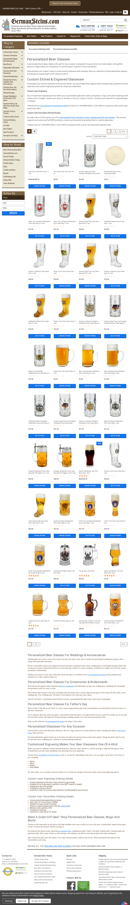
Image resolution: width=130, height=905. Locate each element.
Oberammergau (9, 93)
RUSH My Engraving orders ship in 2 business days (111, 873)
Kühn (5, 166)
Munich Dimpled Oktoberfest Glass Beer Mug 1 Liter (113, 422)
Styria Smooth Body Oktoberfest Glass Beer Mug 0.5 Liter (89, 372)
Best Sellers (31, 36)
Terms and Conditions (74, 868)
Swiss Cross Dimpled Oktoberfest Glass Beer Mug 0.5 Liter (39, 222)
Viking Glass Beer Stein (86, 571)
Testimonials (83, 12)
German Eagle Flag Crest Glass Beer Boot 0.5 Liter (89, 272)
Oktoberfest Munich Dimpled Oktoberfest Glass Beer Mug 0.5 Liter (38, 422)
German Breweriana (10, 76)
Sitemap (69, 859)
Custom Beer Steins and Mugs (45, 862)
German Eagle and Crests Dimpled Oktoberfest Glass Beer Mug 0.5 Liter (89, 172)
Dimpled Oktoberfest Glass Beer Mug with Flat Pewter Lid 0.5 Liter (65, 472)
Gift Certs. (57, 12)
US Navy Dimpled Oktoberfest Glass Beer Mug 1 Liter (113, 622)
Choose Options (39, 186)
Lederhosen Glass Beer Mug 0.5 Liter (39, 622)
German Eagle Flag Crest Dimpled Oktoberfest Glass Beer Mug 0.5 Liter (115, 322)
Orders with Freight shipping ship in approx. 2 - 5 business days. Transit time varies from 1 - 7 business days (113, 885)
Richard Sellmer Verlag (11, 160)
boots (30, 733)
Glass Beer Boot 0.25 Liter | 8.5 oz (64, 172)
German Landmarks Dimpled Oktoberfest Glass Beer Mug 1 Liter (89, 422)
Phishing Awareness (96, 12)
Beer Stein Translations (42, 868)
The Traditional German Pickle (44, 877)
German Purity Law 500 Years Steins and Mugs (11, 106)
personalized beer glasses (97, 675)
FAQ (106, 12)
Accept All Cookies (40, 901)
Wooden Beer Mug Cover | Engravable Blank (112, 172)
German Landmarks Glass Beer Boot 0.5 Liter (114, 272)
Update (13, 213)
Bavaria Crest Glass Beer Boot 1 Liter (64, 272)
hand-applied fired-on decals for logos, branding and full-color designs (87, 117)
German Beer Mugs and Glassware (10, 60)
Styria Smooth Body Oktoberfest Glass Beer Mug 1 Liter (114, 372)
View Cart (66, 12)
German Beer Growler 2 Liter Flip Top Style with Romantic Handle (89, 622)
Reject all (22, 901)
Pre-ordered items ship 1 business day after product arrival (112, 878)
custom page (65, 806)
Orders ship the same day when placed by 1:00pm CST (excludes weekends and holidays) (113, 861)
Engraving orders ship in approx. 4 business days (110, 868)
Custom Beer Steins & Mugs (96, 36)
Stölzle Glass (8, 163)
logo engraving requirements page (53, 106)
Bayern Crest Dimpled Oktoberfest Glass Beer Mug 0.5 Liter (38, 372)
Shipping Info (75, 36)
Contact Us (61, 36)
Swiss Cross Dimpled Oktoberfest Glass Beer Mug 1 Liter (65, 222)
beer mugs (121, 731)
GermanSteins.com (10, 153)
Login (111, 12)
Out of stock (39, 236)
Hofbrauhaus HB (9, 177)
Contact (74, 12)
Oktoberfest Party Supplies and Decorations (10, 82)
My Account (47, 12)
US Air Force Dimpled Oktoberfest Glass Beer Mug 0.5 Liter (39, 572)
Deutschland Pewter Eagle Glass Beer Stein (64, 572)
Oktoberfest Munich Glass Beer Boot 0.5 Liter (38, 322)
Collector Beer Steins (11, 117)
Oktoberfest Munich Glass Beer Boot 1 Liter (114, 222)
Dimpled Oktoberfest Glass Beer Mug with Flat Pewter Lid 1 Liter (39, 472)
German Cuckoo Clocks (9, 112)
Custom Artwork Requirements (45, 865)
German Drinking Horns (9, 121)
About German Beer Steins (43, 880)
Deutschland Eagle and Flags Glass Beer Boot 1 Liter (38, 522)
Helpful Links (70, 862)
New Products (46, 36)
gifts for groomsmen (66, 686)
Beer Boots (7, 64)
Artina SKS (7, 180)
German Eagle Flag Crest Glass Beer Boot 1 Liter (89, 222)
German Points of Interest (43, 874)
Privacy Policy (38, 895)
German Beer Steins (10, 52)
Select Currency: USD (34, 8)
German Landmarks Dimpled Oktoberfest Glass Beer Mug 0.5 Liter (89, 322)
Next (125, 131)
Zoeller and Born (9, 170)
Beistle (6, 173)
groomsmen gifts (65, 831)
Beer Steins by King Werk (12, 150)
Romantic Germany (10, 135)
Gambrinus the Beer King (43, 871)
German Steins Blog (41, 859)
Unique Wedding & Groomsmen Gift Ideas (10, 98)
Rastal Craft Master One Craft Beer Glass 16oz (113, 572)
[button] (13, 198)
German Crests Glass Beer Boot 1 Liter (115, 472)
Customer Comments (74, 865)
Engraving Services (41, 883)
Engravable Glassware (11, 68)
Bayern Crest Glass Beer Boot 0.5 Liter (64, 322)
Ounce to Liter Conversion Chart (65, 3)
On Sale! (6, 125)
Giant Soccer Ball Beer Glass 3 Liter (38, 172)
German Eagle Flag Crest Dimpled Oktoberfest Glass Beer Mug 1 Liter (65, 422)
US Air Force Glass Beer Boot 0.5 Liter (115, 522)
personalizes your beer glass (49, 755)
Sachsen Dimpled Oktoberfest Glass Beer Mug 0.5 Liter (63, 522)
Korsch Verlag (8, 156)
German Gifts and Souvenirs (10, 72)
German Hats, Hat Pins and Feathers (10, 88)
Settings (9, 901)
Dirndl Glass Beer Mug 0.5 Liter (64, 621)
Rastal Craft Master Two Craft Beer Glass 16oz (88, 472)
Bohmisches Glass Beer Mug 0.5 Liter (64, 372)
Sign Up (119, 12)
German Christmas (10, 55)
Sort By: (89, 136)
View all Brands (9, 183)
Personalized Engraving (13, 36)
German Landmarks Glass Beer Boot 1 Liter (38, 272)
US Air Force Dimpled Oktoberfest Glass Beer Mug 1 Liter (90, 522)
